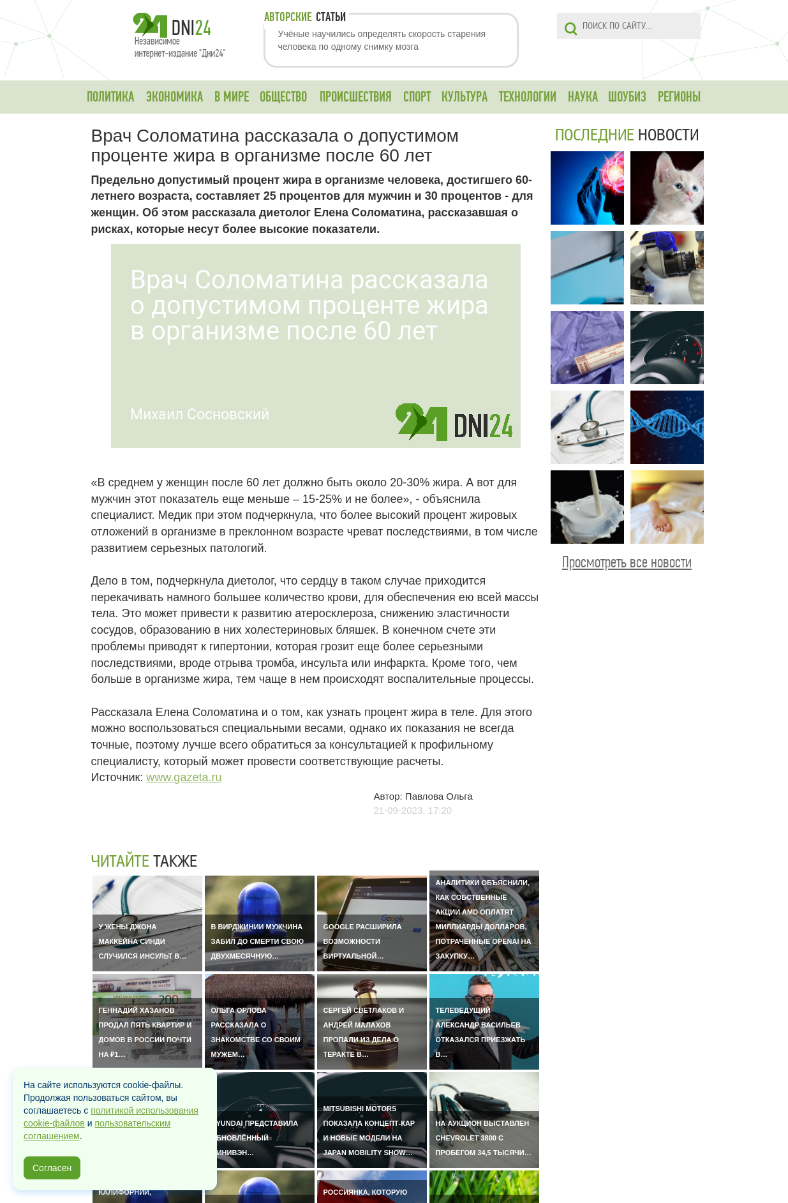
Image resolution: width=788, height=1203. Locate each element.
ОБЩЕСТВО (283, 97)
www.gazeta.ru (183, 777)
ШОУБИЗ (627, 97)
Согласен (52, 1168)
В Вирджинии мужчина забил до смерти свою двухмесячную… (257, 941)
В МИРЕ (231, 97)
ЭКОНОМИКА (174, 97)
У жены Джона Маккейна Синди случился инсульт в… (143, 941)
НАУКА (583, 97)
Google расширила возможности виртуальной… (362, 941)
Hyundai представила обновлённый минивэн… (255, 1137)
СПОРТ (417, 97)
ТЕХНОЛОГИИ (527, 97)
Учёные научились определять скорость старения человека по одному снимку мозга (382, 40)
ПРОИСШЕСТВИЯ (356, 97)
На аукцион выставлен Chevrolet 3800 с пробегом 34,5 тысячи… (484, 1137)
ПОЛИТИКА (110, 97)
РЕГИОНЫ (679, 97)
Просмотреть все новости (627, 562)
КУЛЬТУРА (464, 97)
